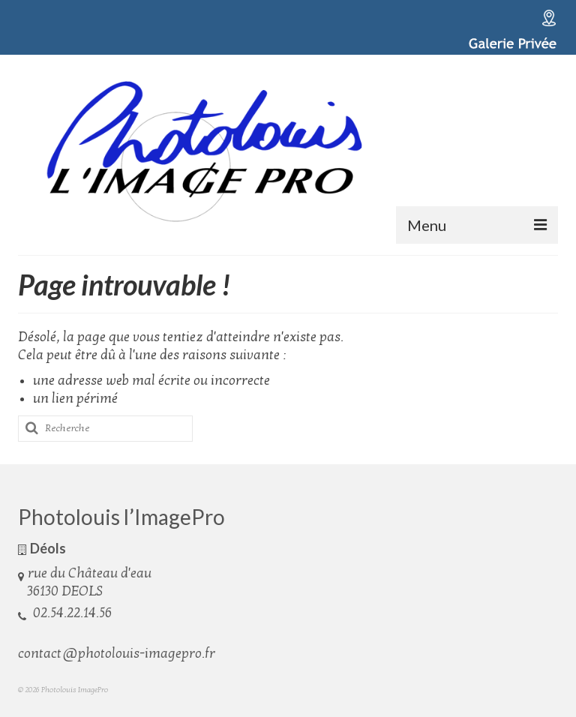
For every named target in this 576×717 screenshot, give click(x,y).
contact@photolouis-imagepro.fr (116, 654)
